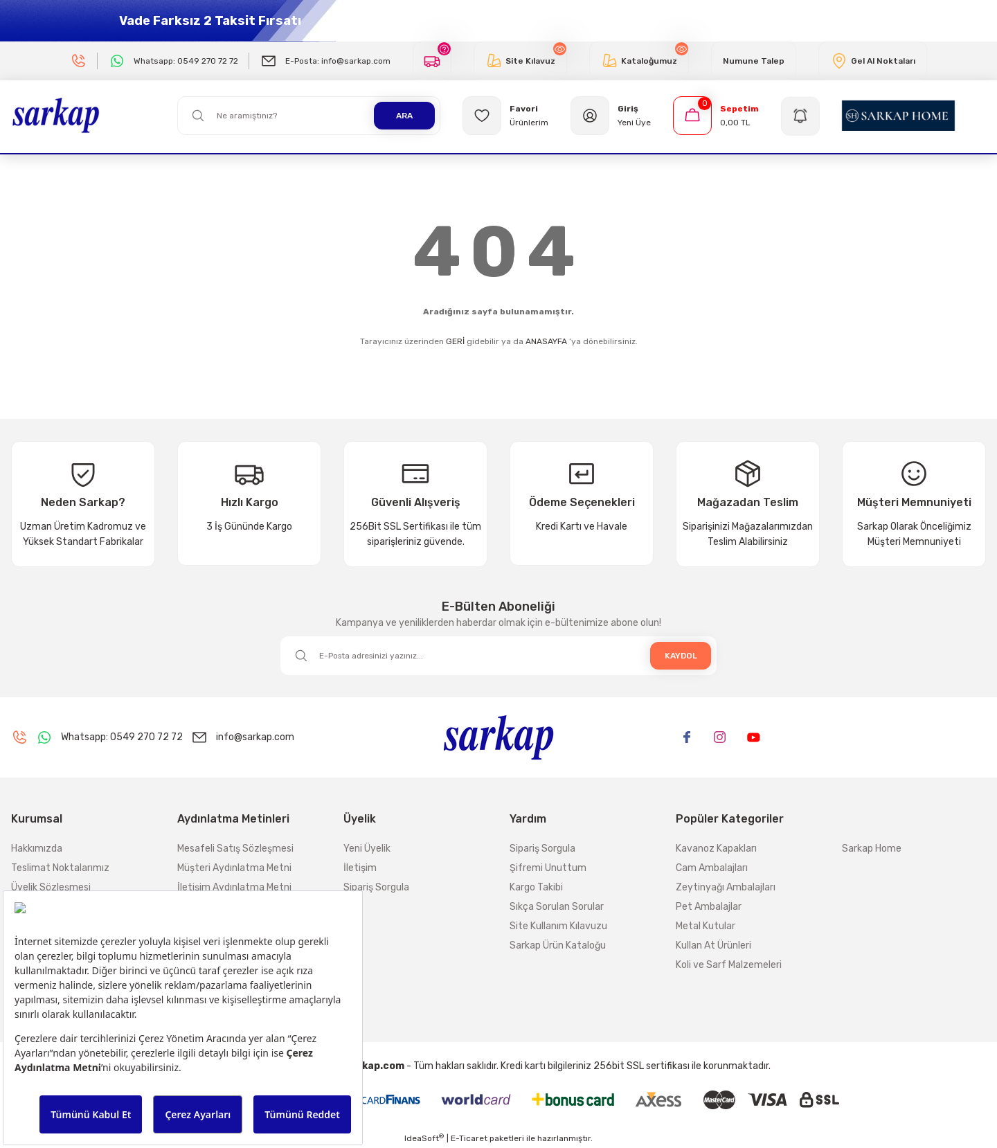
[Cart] (716, 115)
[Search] (308, 115)
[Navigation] (800, 115)
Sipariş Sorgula (376, 887)
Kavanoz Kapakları (716, 848)
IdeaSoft (424, 1138)
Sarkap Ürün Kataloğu (558, 945)
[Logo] (55, 115)
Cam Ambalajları (712, 868)
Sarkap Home (871, 848)
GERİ (455, 341)
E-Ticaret (469, 1138)
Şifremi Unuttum (548, 868)
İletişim (360, 868)
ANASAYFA (546, 341)
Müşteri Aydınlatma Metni (234, 868)
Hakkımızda (36, 848)
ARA (404, 115)
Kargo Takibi (536, 887)
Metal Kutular (705, 926)
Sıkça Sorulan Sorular (557, 907)
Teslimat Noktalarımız (60, 868)
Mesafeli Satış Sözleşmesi (235, 848)
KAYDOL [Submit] (681, 656)
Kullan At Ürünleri (713, 945)
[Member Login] (611, 115)
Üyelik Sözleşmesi (51, 887)
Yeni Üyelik (366, 848)
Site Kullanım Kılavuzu (558, 926)
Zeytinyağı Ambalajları (725, 887)
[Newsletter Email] (498, 655)
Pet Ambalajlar (709, 907)
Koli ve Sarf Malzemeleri (729, 965)
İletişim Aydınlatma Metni (234, 887)
